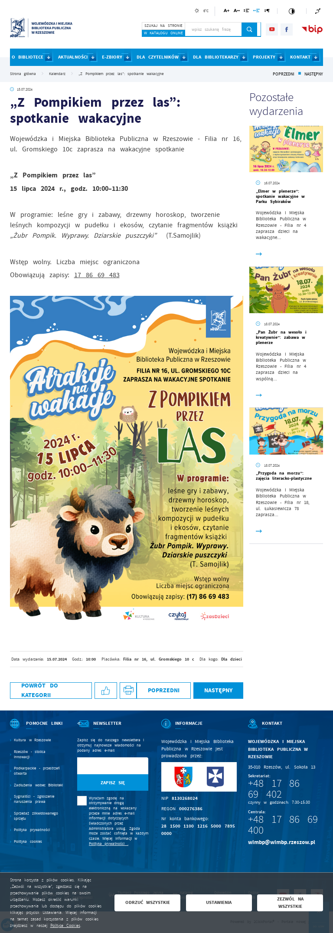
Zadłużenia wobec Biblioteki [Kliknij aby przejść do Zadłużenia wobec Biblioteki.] (38, 785)
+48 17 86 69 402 (274, 788)
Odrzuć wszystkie (147, 902)
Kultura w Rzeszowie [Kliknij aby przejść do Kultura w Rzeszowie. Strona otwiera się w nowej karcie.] (32, 740)
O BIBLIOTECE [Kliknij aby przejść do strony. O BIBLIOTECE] (28, 57)
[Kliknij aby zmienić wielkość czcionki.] (226, 12)
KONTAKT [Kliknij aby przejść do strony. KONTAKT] (300, 57)
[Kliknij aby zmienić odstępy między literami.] (236, 12)
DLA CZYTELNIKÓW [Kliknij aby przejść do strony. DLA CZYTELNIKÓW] (158, 57)
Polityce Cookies (65, 925)
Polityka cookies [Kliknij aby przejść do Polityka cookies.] (28, 841)
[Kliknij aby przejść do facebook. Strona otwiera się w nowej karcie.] (287, 29)
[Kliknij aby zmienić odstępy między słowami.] (256, 12)
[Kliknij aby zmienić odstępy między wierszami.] (246, 12)
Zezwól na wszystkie (290, 903)
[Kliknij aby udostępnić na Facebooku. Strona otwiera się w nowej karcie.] (106, 690)
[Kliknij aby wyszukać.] (249, 29)
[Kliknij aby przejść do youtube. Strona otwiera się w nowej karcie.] (272, 29)
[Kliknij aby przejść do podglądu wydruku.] (128, 690)
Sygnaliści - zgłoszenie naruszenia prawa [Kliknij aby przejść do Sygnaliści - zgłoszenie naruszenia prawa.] (34, 799)
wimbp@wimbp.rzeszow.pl (281, 842)
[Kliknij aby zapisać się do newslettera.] (113, 782)
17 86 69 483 (97, 275)
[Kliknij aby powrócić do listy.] (299, 74)
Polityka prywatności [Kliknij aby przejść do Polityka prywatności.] (32, 830)
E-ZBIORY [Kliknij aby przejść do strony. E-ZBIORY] (112, 57)
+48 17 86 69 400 (283, 824)
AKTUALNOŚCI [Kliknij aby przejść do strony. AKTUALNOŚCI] (73, 57)
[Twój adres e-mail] (102, 765)
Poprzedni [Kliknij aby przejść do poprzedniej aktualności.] (283, 74)
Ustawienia (219, 902)
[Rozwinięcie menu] (37, 729)
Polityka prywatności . (108, 843)
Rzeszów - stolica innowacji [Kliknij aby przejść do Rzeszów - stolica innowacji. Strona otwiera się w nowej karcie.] (30, 754)
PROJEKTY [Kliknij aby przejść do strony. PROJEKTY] (264, 57)
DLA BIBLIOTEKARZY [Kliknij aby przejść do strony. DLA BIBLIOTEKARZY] (215, 57)
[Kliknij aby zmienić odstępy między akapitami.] (267, 12)
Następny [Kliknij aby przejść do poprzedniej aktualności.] (313, 74)
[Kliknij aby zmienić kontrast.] (291, 11)
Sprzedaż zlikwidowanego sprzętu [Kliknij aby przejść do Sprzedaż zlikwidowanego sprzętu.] (36, 816)
